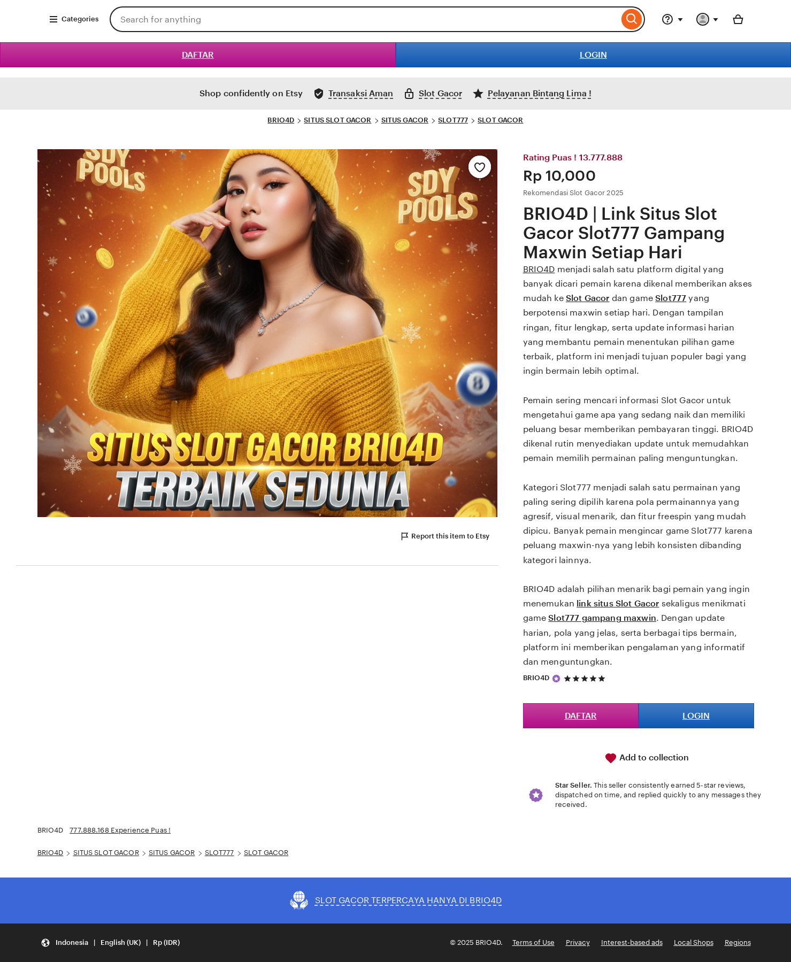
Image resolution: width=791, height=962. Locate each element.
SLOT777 (453, 120)
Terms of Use (533, 942)
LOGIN (593, 55)
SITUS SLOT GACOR (337, 120)
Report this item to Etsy (444, 536)
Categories (73, 19)
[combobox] (364, 19)
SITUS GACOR (404, 120)
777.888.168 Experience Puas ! (120, 830)
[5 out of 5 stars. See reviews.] (586, 678)
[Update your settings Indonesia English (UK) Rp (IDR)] (110, 943)
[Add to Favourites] (480, 167)
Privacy (578, 942)
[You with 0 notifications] (707, 19)
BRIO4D (280, 120)
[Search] (632, 19)
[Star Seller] (556, 678)
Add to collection (646, 758)
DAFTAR (198, 55)
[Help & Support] (672, 19)
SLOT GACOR (500, 120)
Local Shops (693, 942)
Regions (738, 942)
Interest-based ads (632, 942)
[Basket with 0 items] (738, 19)
